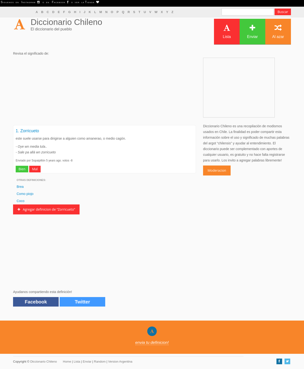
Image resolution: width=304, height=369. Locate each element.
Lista (227, 31)
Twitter (82, 301)
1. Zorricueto (27, 130)
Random (100, 361)
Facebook (36, 301)
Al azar (278, 31)
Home (67, 361)
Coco (20, 201)
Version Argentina (120, 361)
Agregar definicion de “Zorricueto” (46, 209)
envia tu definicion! (152, 342)
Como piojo (25, 194)
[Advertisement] (104, 92)
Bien (22, 169)
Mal (35, 169)
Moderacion (217, 170)
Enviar (252, 31)
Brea (20, 187)
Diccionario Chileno (66, 22)
